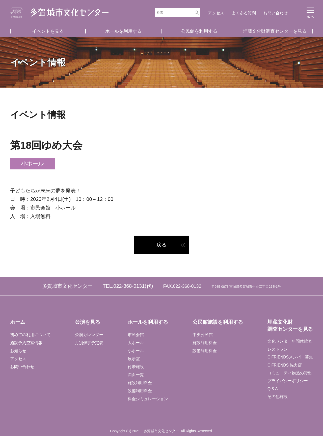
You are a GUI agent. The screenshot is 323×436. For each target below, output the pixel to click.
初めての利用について (30, 334)
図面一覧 (135, 375)
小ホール (135, 350)
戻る (161, 245)
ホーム (17, 322)
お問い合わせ (275, 13)
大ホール (135, 342)
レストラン (277, 349)
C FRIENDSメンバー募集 (290, 357)
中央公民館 (202, 334)
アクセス (216, 13)
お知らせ (18, 350)
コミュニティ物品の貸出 (289, 374)
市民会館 (135, 334)
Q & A (272, 390)
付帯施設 (135, 367)
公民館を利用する (199, 31)
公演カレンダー (89, 334)
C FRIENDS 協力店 (284, 366)
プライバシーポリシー (287, 382)
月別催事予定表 (89, 342)
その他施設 (277, 398)
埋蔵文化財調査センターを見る (275, 31)
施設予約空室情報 (26, 342)
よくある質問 (244, 13)
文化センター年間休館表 (289, 341)
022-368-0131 (129, 286)
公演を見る (87, 322)
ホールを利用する (123, 31)
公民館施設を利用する (217, 322)
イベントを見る (48, 31)
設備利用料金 (139, 391)
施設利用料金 (139, 383)
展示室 (133, 358)
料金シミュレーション (147, 399)
